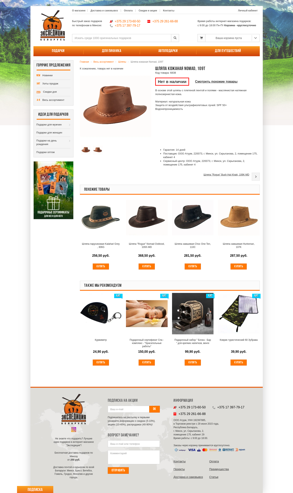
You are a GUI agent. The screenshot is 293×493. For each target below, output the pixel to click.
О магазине (79, 10)
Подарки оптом (45, 152)
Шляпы (122, 61)
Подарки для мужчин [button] (49, 124)
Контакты (168, 10)
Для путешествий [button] (228, 51)
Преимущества (219, 469)
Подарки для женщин (49, 132)
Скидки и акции (148, 10)
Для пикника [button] (111, 51)
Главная (84, 61)
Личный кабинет (248, 10)
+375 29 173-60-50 (127, 21)
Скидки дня (46, 92)
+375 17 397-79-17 (127, 25)
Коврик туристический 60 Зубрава (239, 342)
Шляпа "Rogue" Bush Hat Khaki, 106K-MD (226, 174)
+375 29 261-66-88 (165, 21)
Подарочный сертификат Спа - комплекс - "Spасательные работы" (147, 343)
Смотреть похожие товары (216, 81)
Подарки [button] (58, 51)
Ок (154, 409)
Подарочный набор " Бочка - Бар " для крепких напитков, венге (192, 342)
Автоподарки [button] (168, 51)
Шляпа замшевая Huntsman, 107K (239, 246)
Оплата (128, 10)
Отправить (118, 470)
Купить (101, 266)
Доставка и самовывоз (104, 10)
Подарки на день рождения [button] (46, 142)
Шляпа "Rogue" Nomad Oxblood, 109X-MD (147, 246)
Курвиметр (101, 340)
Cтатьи (213, 477)
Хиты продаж (47, 84)
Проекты (179, 469)
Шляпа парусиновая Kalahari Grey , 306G (101, 246)
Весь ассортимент (50, 100)
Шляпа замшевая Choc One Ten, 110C (193, 246)
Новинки (44, 76)
